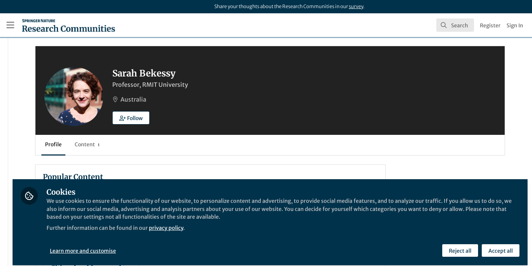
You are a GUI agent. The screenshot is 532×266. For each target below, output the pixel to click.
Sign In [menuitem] (515, 25)
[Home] (68, 25)
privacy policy (265, 232)
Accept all (499, 246)
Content (170, 144)
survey (356, 6)
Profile (136, 144)
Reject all (459, 246)
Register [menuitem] (490, 25)
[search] (455, 25)
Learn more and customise (170, 246)
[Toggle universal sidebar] (10, 25)
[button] (214, 118)
